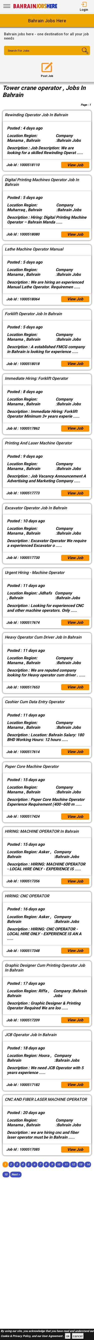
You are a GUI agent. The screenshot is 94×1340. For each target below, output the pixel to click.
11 (65, 1170)
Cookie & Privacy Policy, (16, 1336)
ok (67, 1336)
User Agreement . (53, 1336)
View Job (75, 165)
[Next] (16, 1180)
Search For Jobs (19, 51)
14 (87, 1170)
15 (5, 1180)
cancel (78, 1336)
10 (58, 1170)
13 (80, 1170)
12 (73, 1170)
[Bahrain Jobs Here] (35, 8)
